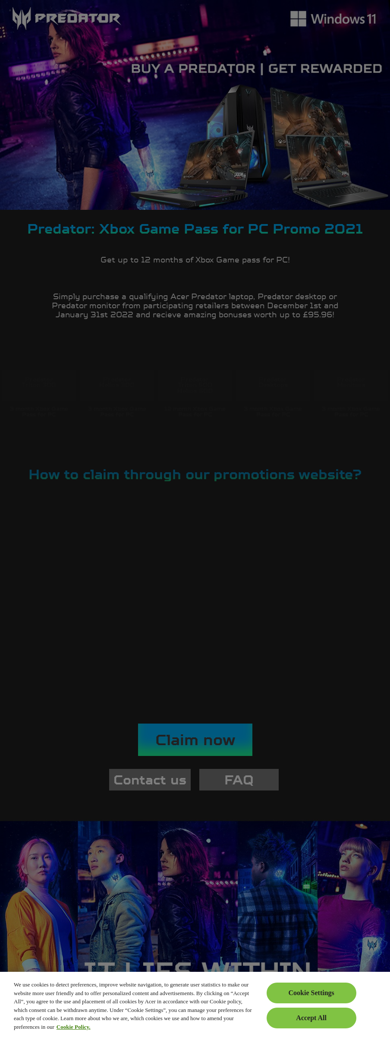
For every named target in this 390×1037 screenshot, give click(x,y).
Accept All (311, 1017)
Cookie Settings (311, 992)
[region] (195, 1004)
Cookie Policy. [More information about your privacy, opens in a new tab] (74, 1027)
